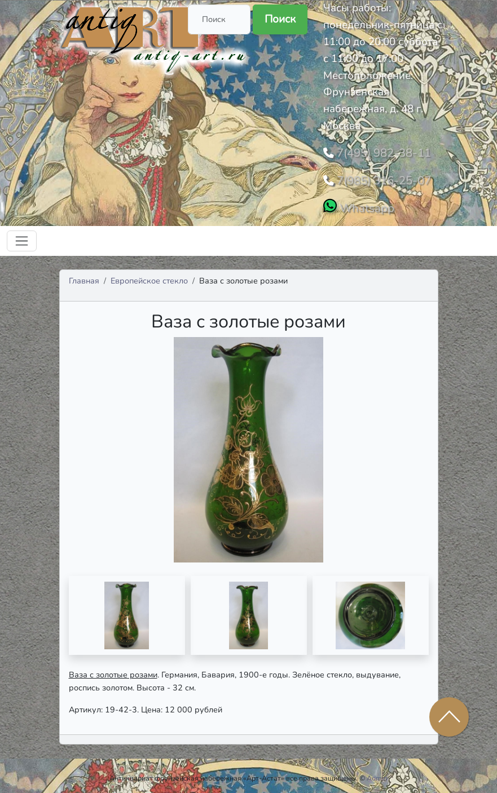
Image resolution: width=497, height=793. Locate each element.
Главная (84, 276)
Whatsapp (363, 203)
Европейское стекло (149, 276)
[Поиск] (219, 19)
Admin (377, 773)
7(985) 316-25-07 (379, 177)
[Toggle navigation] (22, 236)
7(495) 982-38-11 (379, 151)
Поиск (280, 19)
